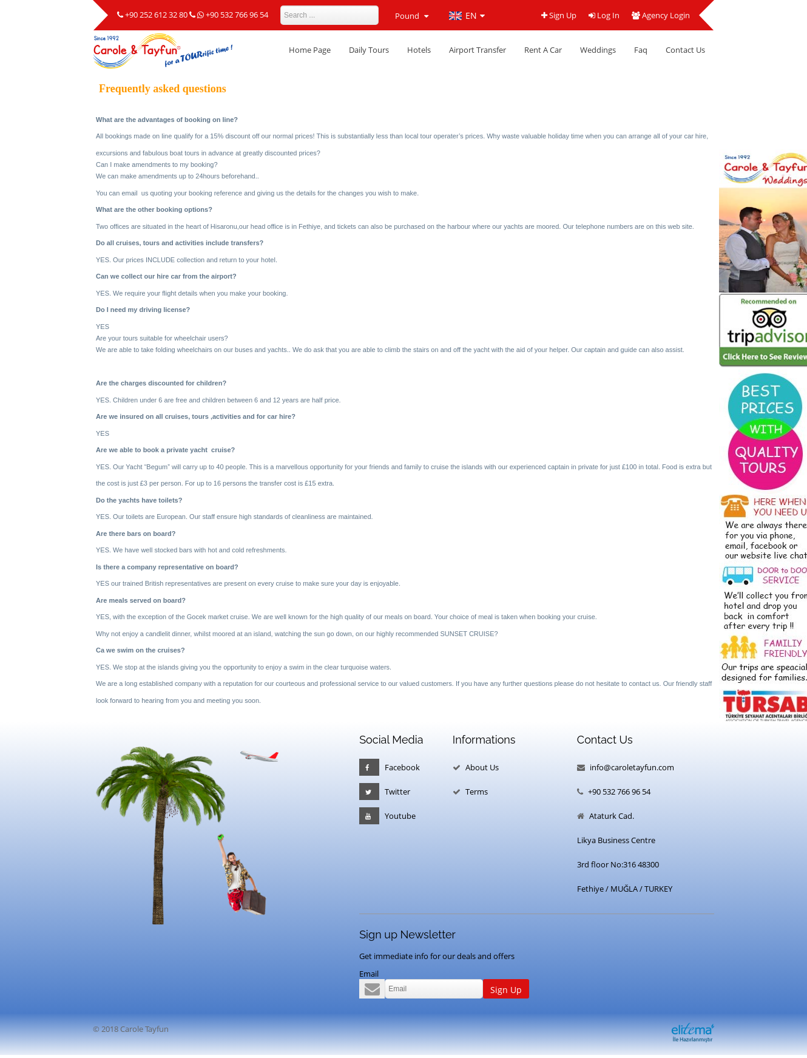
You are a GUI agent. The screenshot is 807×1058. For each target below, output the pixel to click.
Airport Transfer (477, 49)
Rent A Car (543, 49)
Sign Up (558, 15)
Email (369, 973)
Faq (640, 49)
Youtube (387, 815)
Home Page (310, 49)
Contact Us (685, 49)
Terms (476, 791)
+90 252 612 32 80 (156, 15)
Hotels (419, 49)
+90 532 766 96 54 (237, 15)
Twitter (384, 791)
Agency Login (661, 15)
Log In (604, 15)
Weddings (598, 49)
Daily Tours (369, 49)
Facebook (389, 767)
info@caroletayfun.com (632, 767)
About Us (482, 767)
